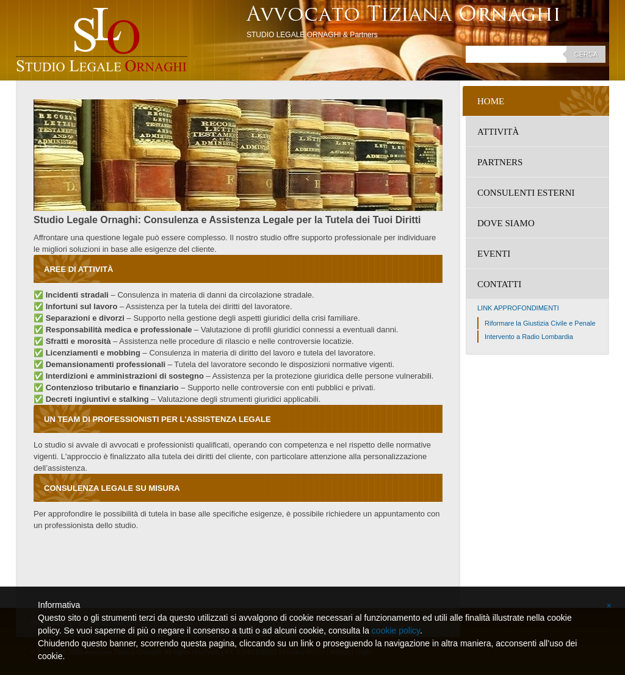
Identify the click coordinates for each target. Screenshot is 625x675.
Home (490, 101)
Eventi (493, 254)
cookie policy (396, 630)
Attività (498, 132)
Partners (499, 162)
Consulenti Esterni (526, 193)
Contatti (499, 284)
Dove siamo (506, 223)
